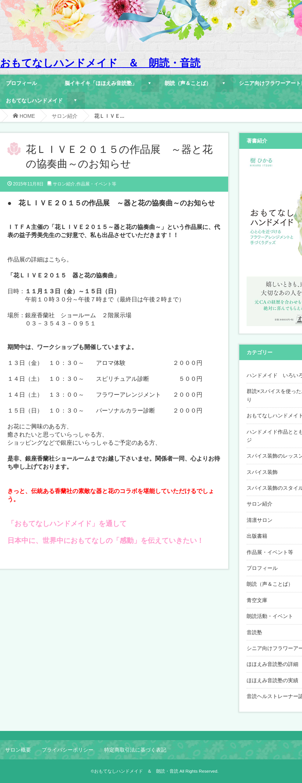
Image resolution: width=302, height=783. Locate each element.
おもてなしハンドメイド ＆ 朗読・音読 (100, 63)
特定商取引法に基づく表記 (135, 750)
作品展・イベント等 (96, 184)
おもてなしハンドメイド (34, 100)
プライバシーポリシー (67, 750)
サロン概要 (18, 750)
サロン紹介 (65, 116)
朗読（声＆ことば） (188, 82)
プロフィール (21, 82)
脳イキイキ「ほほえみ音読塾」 (101, 82)
